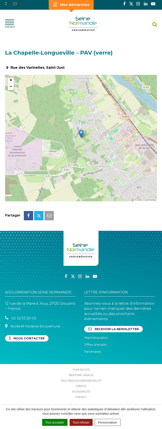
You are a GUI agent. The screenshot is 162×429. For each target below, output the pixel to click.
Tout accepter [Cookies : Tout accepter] (54, 422)
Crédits (81, 386)
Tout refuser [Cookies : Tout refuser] (81, 422)
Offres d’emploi (95, 345)
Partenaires (92, 352)
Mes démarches (71, 4)
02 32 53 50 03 (20, 318)
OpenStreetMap (150, 200)
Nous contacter (27, 338)
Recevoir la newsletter (113, 329)
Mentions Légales (81, 375)
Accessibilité (81, 391)
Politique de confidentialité (81, 380)
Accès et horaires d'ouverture (32, 326)
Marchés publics (96, 338)
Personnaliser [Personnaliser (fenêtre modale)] (107, 422)
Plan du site (81, 369)
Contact (81, 397)
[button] (81, 133)
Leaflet (138, 200)
